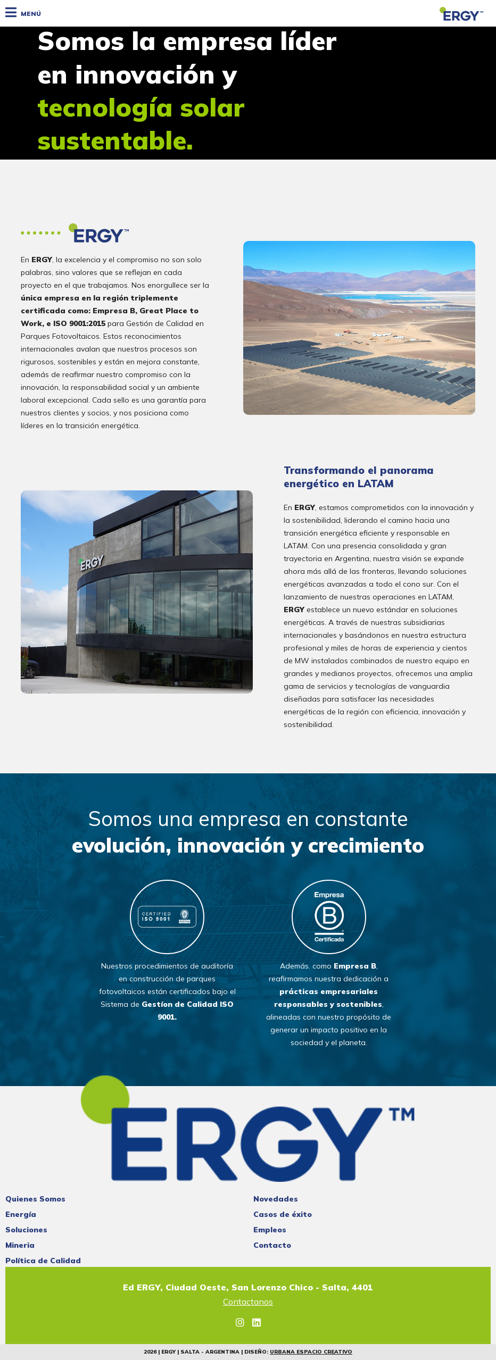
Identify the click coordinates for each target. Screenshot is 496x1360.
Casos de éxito (282, 1214)
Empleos (269, 1229)
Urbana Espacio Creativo (311, 1351)
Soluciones (26, 1229)
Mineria (20, 1245)
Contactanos (248, 1302)
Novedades (275, 1199)
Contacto (272, 1245)
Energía (20, 1214)
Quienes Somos (35, 1199)
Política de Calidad (43, 1260)
